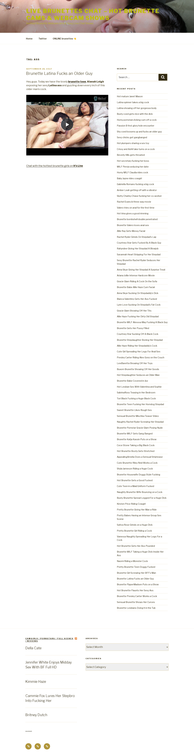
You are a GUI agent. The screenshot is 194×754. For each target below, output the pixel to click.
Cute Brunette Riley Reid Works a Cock (137, 462)
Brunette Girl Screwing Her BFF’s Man (136, 572)
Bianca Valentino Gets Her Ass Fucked (137, 299)
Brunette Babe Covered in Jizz (132, 380)
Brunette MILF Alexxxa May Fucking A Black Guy (142, 322)
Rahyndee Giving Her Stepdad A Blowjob (137, 248)
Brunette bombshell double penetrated (137, 219)
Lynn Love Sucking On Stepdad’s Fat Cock (139, 304)
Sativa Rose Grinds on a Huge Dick (135, 524)
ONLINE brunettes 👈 (64, 38)
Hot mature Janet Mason (130, 96)
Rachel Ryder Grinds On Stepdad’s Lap (136, 237)
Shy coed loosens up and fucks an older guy (139, 131)
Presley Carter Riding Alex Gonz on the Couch (140, 357)
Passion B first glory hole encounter (135, 125)
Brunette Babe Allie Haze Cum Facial (136, 287)
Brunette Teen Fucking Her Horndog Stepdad (140, 404)
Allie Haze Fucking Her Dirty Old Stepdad (138, 316)
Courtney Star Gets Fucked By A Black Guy (139, 242)
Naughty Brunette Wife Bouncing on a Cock (139, 492)
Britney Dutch (36, 715)
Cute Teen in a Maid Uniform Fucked (135, 486)
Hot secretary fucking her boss (133, 161)
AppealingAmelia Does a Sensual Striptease (140, 456)
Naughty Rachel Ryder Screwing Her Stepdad (140, 421)
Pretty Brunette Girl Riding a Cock (134, 530)
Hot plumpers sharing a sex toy (133, 143)
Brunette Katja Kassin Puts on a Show (136, 439)
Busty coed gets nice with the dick (135, 114)
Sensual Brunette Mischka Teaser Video (138, 416)
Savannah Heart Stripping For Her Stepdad (139, 254)
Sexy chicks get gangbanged (132, 137)
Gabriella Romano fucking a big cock (135, 184)
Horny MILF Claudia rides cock (132, 172)
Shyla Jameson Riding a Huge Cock (135, 468)
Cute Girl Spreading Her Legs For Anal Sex (138, 351)
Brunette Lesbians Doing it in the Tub (136, 608)
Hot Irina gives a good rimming (132, 213)
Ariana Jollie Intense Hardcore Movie (136, 275)
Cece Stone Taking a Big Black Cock (136, 445)
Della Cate (33, 648)
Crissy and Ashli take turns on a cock (136, 149)
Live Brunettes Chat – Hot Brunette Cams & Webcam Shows (93, 14)
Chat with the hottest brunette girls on (54, 165)
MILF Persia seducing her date (133, 166)
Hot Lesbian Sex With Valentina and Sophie (139, 386)
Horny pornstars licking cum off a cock (137, 119)
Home (29, 38)
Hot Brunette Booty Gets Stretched (135, 451)
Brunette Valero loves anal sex (133, 225)
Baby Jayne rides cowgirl (129, 178)
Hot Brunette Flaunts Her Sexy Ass (135, 590)
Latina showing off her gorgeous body (136, 108)
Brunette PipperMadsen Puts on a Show (138, 584)
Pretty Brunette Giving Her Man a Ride (137, 509)
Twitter (42, 38)
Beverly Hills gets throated (131, 155)
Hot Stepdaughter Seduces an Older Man (138, 375)
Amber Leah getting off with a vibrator (137, 190)
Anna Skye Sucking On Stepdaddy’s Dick (137, 293)
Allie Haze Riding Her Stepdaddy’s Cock (137, 345)
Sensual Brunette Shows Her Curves (136, 602)
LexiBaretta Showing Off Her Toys (135, 363)
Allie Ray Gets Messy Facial (131, 231)
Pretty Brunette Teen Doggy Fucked (136, 567)
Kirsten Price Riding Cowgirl (131, 503)
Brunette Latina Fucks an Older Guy (59, 73)
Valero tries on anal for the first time (135, 207)
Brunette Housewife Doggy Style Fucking (138, 474)
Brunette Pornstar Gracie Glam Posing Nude (140, 427)
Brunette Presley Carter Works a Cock (137, 596)
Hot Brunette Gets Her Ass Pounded (136, 546)
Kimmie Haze (35, 681)
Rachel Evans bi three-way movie (134, 201)
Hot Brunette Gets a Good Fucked (135, 480)
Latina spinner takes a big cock (133, 102)
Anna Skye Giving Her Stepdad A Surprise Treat (141, 269)
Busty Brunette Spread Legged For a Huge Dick (141, 498)
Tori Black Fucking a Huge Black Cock (136, 398)
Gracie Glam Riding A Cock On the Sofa (137, 281)
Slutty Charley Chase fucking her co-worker (139, 196)
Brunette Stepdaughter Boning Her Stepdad (140, 340)
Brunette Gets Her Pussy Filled (133, 328)
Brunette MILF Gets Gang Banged (135, 433)
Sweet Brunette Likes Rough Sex (134, 410)
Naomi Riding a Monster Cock (132, 561)
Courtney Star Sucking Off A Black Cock (137, 334)
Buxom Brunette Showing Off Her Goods (138, 369)
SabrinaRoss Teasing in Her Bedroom (136, 392)
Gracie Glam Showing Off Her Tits (134, 310)
